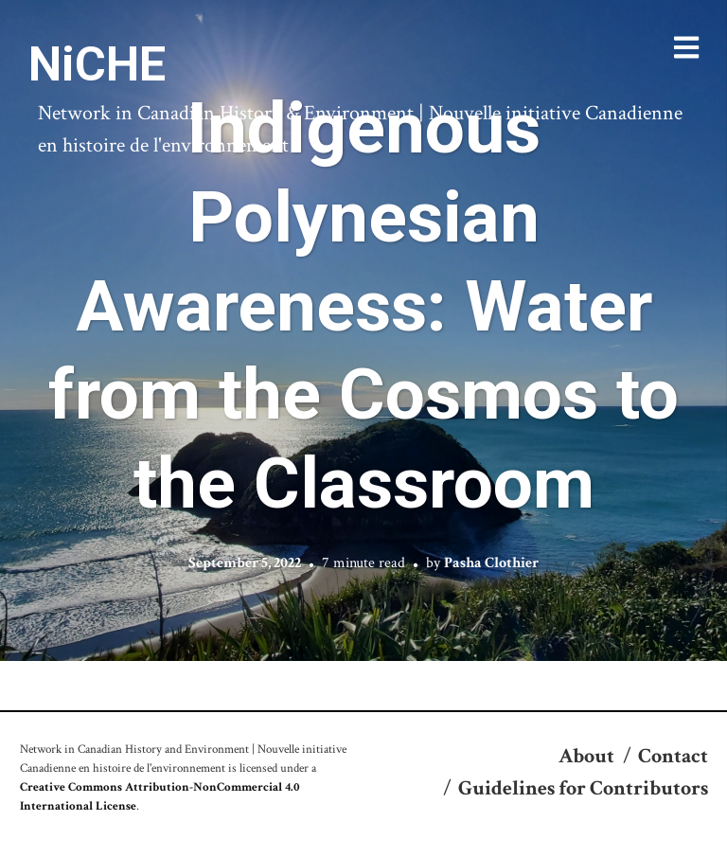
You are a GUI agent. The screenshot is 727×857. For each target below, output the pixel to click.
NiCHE (97, 64)
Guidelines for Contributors (583, 788)
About (586, 756)
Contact (673, 756)
